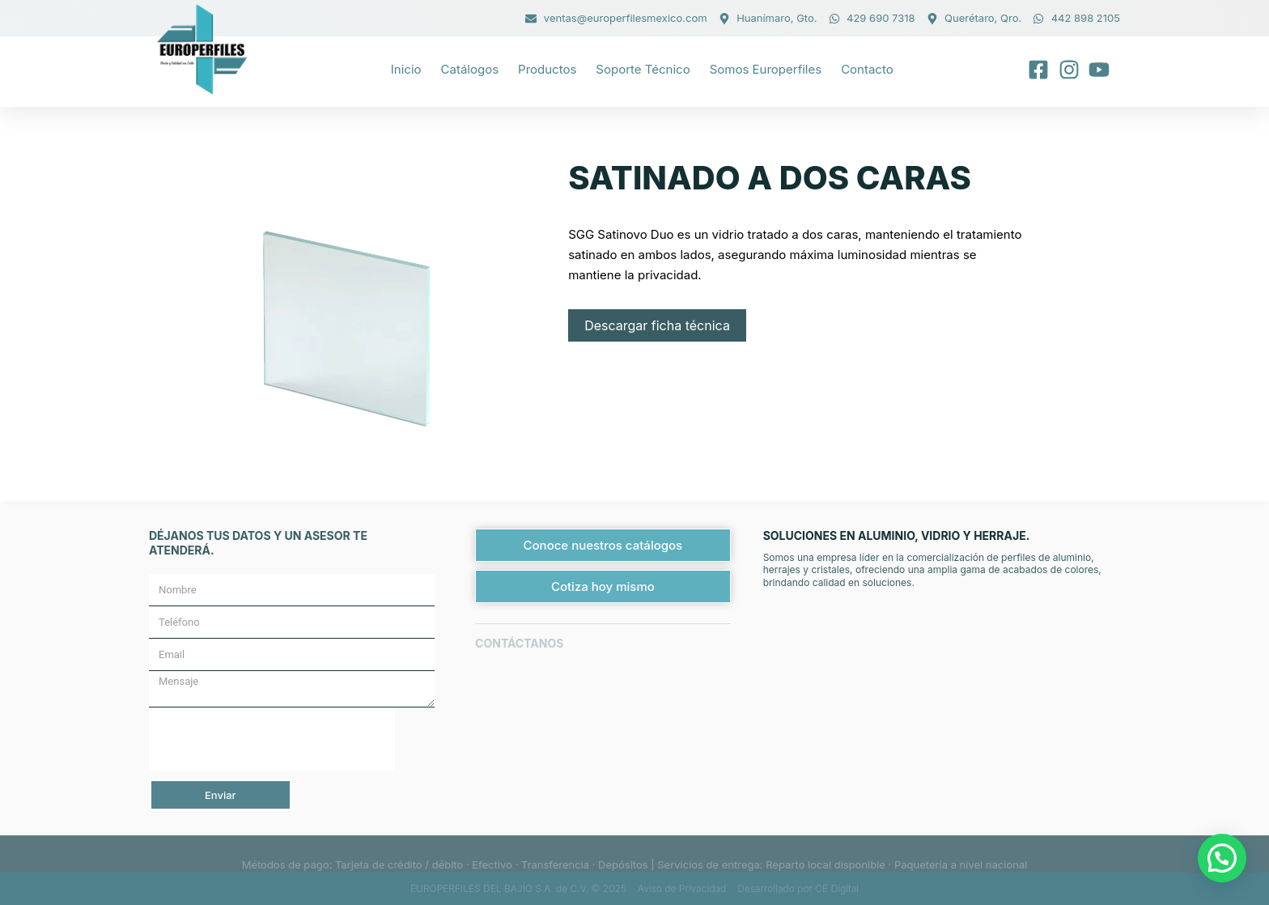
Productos (547, 69)
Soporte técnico (643, 69)
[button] (1222, 858)
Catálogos (470, 69)
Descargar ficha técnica (657, 325)
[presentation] (272, 739)
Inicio (406, 69)
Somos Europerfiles (765, 69)
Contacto (867, 69)
